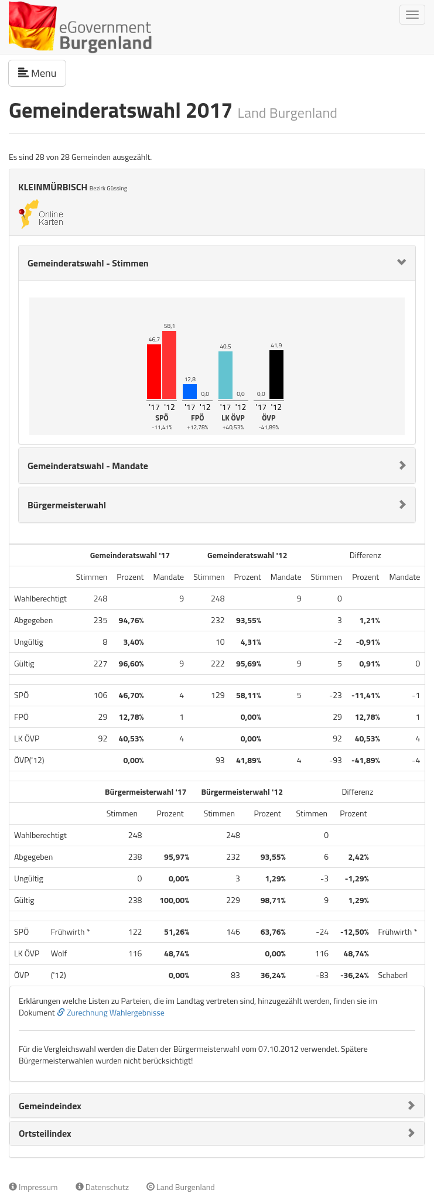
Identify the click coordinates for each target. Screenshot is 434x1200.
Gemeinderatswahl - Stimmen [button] (88, 263)
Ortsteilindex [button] (45, 1133)
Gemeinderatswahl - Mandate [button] (88, 466)
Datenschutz (102, 1187)
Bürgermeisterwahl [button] (67, 505)
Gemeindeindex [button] (50, 1106)
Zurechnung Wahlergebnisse (111, 1012)
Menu (42, 72)
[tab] (217, 263)
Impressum (33, 1187)
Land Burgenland (180, 1187)
